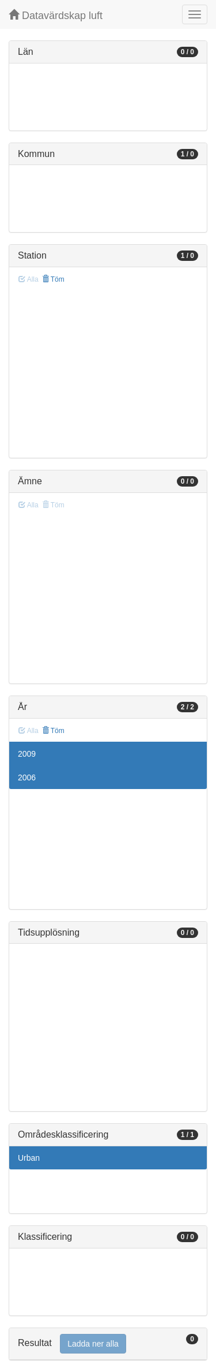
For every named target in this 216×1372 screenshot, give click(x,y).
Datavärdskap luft (56, 15)
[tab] (108, 1344)
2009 (27, 753)
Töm (53, 279)
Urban (29, 1157)
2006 (27, 777)
